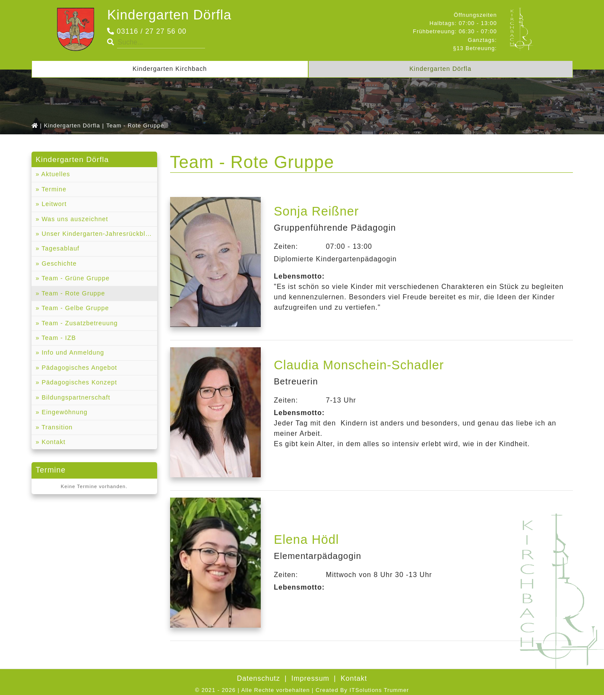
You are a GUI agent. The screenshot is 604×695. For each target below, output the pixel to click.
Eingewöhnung (64, 413)
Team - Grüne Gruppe (75, 279)
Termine (53, 189)
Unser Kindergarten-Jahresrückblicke (98, 234)
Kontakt (53, 443)
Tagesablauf (60, 249)
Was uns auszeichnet (74, 219)
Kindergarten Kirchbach (170, 68)
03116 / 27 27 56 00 (147, 31)
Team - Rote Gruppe (73, 294)
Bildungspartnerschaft (75, 398)
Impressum (310, 678)
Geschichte (58, 263)
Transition (56, 428)
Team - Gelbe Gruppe (75, 308)
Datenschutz (258, 678)
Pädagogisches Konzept (79, 383)
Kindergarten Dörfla (171, 14)
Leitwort (53, 204)
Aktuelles (55, 174)
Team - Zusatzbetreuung (79, 324)
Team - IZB (58, 338)
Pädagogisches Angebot (79, 368)
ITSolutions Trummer (379, 690)
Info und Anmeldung (72, 353)
